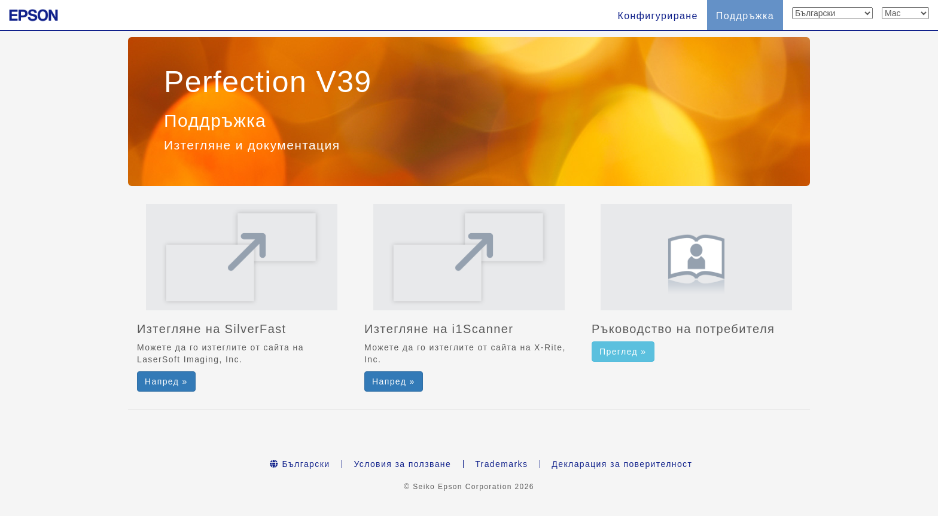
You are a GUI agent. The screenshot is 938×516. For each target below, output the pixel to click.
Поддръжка (745, 16)
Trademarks (501, 464)
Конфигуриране (657, 16)
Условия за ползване (402, 464)
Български (300, 464)
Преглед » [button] (623, 351)
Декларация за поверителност (622, 464)
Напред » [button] (166, 381)
